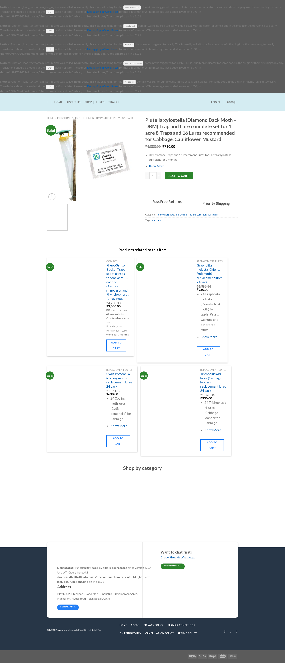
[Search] (48, 102)
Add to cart (178, 175)
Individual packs (67, 117)
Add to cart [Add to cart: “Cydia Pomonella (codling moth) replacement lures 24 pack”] (118, 440)
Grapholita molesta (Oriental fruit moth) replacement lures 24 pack (209, 273)
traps (158, 220)
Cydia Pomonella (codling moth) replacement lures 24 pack (119, 380)
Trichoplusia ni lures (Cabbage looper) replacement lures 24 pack (213, 382)
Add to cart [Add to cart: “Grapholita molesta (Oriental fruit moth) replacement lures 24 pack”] (208, 351)
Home (58, 101)
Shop (88, 101)
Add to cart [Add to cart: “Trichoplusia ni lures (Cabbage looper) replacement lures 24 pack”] (212, 445)
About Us (73, 101)
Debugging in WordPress (103, 11)
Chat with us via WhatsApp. (178, 557)
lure (153, 220)
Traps (113, 102)
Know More (156, 165)
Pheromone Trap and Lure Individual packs (107, 117)
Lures (100, 101)
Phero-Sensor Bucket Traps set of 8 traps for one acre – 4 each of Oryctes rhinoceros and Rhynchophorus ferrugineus (117, 281)
